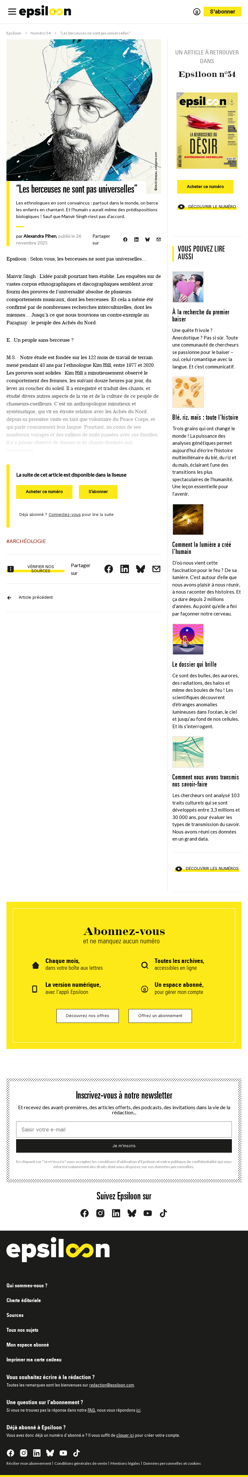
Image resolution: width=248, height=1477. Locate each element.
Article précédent (29, 598)
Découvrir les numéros (207, 868)
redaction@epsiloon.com (111, 1385)
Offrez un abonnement (160, 1015)
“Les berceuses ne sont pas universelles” (95, 33)
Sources (15, 1315)
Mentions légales (125, 1463)
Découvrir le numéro (207, 206)
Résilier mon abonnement (28, 1463)
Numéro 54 (41, 33)
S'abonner (222, 11)
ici (138, 1410)
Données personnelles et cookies (172, 1463)
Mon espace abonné (27, 1345)
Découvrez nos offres (87, 1015)
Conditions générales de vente (80, 1463)
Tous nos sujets (22, 1330)
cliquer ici (125, 1436)
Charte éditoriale (23, 1300)
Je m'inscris (124, 1145)
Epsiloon (13, 33)
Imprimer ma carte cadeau (34, 1360)
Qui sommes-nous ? (26, 1286)
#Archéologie (26, 541)
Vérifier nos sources (30, 568)
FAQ (91, 1410)
